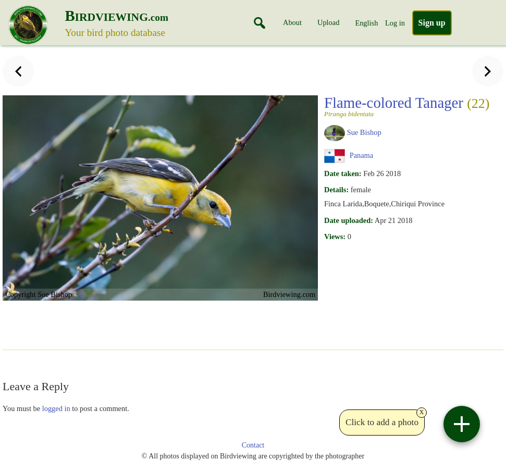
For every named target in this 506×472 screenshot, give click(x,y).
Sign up (432, 22)
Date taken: (343, 173)
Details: (336, 189)
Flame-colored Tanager (406, 105)
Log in (395, 23)
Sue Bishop (364, 132)
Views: (334, 236)
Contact (253, 445)
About (292, 22)
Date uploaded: (348, 220)
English (366, 23)
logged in (56, 408)
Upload (328, 22)
